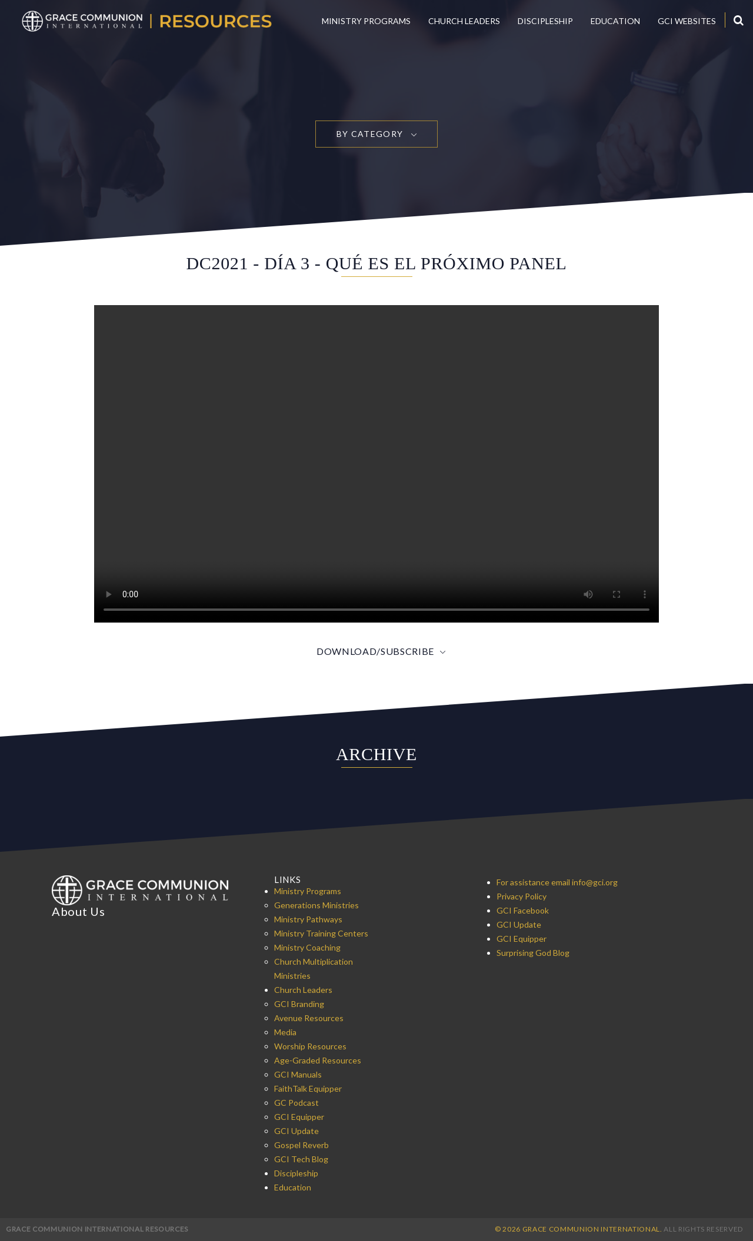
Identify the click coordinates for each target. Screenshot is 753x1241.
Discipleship (545, 21)
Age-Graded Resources (317, 1060)
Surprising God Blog (533, 953)
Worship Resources (310, 1046)
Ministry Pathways (308, 919)
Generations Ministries (316, 905)
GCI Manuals (298, 1074)
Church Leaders (464, 21)
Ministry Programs (366, 21)
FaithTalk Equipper (308, 1088)
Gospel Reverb (301, 1145)
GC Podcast (296, 1103)
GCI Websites (687, 21)
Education (615, 21)
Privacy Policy (522, 896)
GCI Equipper (299, 1117)
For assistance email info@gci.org (557, 882)
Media (285, 1032)
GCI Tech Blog (301, 1159)
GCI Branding (299, 1004)
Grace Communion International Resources (97, 1229)
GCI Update (296, 1131)
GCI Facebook (523, 910)
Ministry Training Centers (321, 933)
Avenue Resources (309, 1018)
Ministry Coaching (307, 947)
